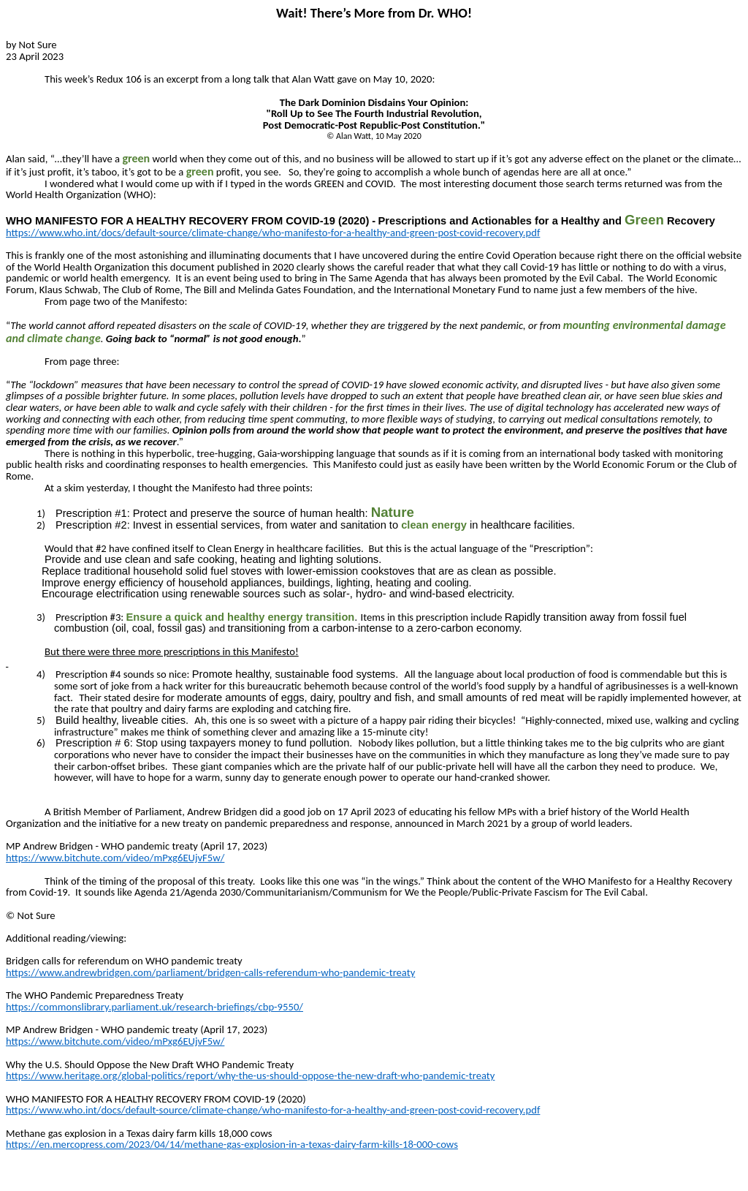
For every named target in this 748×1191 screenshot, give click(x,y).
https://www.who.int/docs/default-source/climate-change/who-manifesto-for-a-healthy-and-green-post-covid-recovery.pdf (273, 232)
